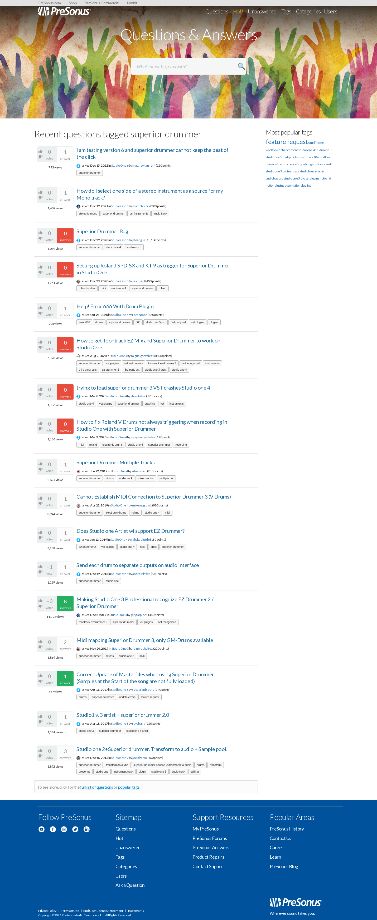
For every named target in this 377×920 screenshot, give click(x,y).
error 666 (84, 322)
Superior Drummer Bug (102, 231)
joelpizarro (139, 758)
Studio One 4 (118, 356)
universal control (277, 164)
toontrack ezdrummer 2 (162, 363)
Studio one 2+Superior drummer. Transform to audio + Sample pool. (151, 749)
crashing (150, 403)
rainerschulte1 (143, 648)
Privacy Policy (47, 911)
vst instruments (139, 213)
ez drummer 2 (110, 369)
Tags (286, 11)
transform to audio (117, 765)
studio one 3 (126, 656)
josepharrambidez (143, 437)
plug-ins (306, 185)
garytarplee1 (139, 615)
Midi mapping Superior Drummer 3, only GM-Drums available (144, 640)
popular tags (128, 786)
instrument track (123, 771)
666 (138, 322)
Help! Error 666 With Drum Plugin (114, 306)
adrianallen (139, 471)
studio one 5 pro (156, 322)
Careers (278, 847)
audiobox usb (274, 178)
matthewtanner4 (143, 165)
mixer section (146, 478)
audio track (160, 213)
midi (103, 288)
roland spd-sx (87, 288)
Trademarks (136, 911)
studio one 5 (133, 247)
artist (153, 546)
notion (270, 185)
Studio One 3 (118, 615)
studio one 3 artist (155, 369)
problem (294, 157)
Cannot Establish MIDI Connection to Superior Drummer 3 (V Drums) (153, 496)
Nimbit (132, 3)
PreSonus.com (49, 3)
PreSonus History (287, 829)
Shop (73, 3)
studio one (112, 581)
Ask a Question (130, 885)
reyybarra (138, 723)
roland (162, 288)
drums (99, 322)
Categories (308, 11)
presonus (84, 771)
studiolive (318, 164)
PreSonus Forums (209, 838)
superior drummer (89, 172)
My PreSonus (205, 829)
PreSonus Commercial (102, 3)
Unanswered (262, 11)
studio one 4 (113, 247)
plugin (142, 771)
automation (292, 185)
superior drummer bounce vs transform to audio (162, 765)
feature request (150, 697)
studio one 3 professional (282, 171)
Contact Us (281, 838)
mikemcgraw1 (142, 505)
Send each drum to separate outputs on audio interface (137, 565)
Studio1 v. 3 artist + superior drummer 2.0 (122, 715)
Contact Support (208, 866)
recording (181, 444)
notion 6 (325, 178)
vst (162, 403)
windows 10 (309, 157)
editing (195, 771)
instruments (212, 363)
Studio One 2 (119, 758)
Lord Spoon (139, 315)
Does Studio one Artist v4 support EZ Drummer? (130, 531)
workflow (323, 157)
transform (215, 765)
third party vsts (87, 369)
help (142, 546)
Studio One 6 (119, 165)
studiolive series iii (312, 171)
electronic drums (112, 444)
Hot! (238, 11)
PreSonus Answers (210, 847)
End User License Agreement (103, 911)
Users (330, 11)
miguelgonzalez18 (143, 356)
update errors (127, 697)
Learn (275, 857)
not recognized (191, 363)
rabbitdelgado (140, 539)
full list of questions (96, 786)
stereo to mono (88, 213)
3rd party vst (178, 322)
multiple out (166, 478)
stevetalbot (138, 396)
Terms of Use (70, 911)
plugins (214, 322)
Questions (216, 11)
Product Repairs (208, 857)
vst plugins (197, 322)
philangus (138, 240)
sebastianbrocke (143, 690)
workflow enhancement (282, 150)
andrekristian (141, 574)
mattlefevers (141, 206)
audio (329, 164)
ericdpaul (138, 281)
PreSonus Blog (284, 866)
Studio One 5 (119, 206)
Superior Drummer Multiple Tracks (115, 462)
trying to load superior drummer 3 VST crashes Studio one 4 (143, 387)
